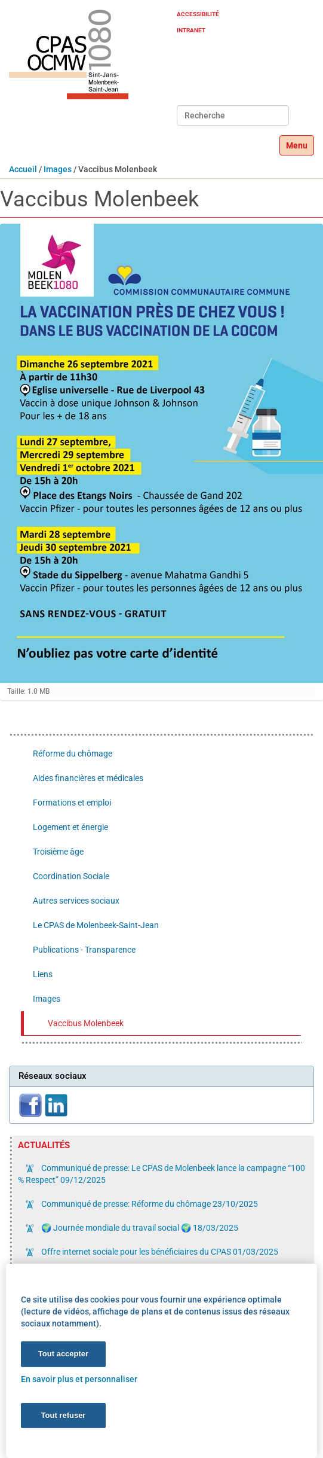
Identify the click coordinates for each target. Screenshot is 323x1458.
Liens (43, 974)
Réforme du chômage (72, 753)
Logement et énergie (70, 827)
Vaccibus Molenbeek (86, 1023)
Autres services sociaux (76, 900)
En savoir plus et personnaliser (79, 1378)
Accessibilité (198, 14)
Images (58, 169)
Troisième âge (58, 851)
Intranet (191, 30)
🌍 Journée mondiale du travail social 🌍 (138, 1228)
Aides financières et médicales (88, 778)
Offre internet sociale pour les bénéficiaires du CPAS (158, 1251)
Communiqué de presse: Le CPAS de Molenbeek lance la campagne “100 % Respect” (161, 1174)
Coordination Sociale (71, 876)
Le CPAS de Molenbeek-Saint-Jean (96, 925)
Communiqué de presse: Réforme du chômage (148, 1204)
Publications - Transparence (84, 949)
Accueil (23, 169)
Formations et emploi (72, 802)
